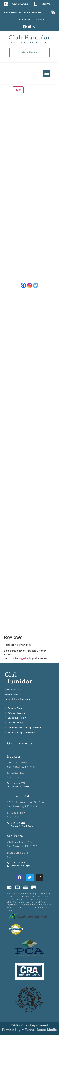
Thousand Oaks (19, 798)
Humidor (18, 683)
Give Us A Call (20, 4)
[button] (46, 73)
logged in (23, 660)
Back (18, 89)
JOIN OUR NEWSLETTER (29, 19)
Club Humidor (29, 37)
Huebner (14, 758)
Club (11, 676)
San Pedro (15, 838)
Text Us (45, 4)
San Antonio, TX (29, 42)
